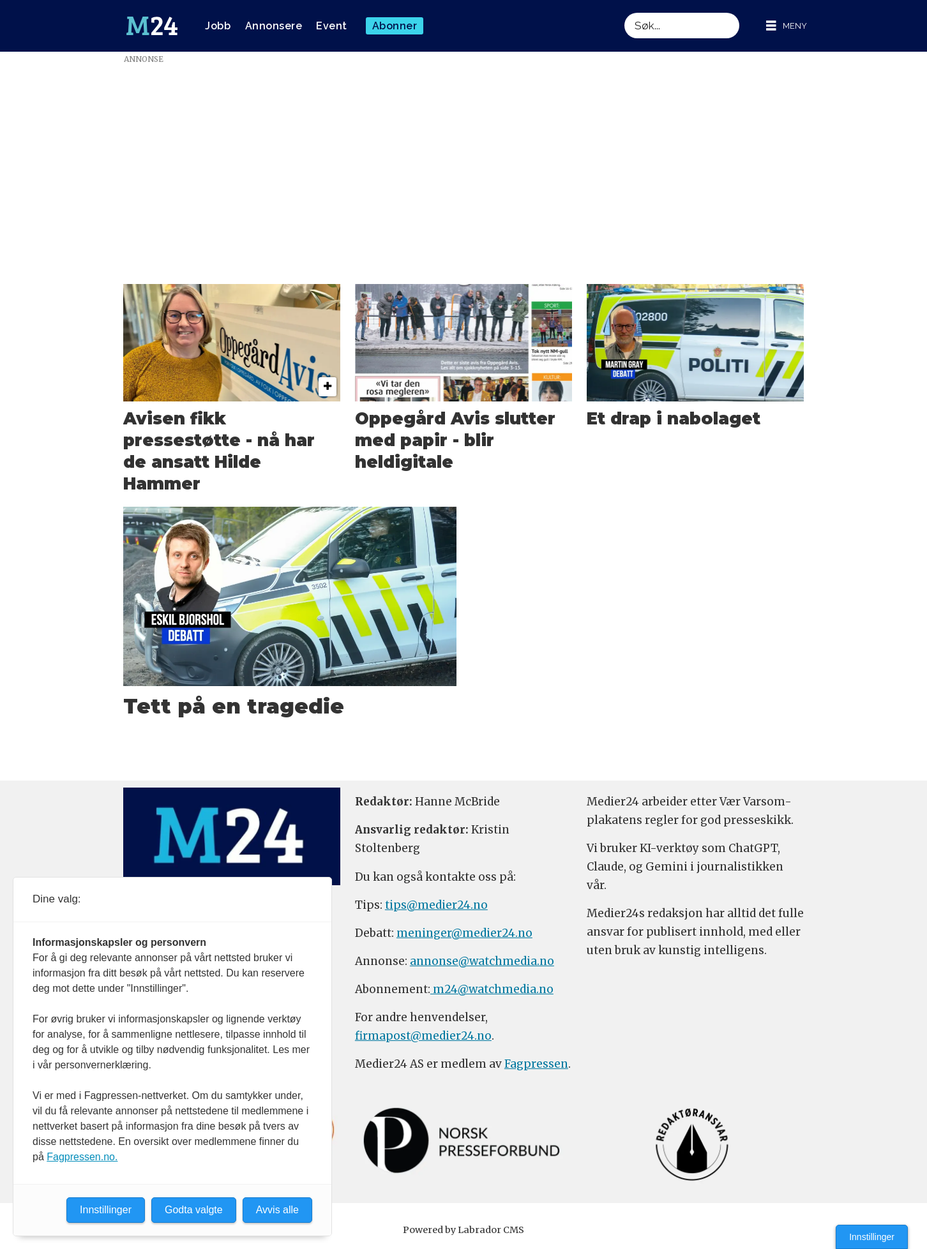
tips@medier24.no (436, 905)
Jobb (217, 26)
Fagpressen (536, 1064)
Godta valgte (194, 1209)
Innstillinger (871, 1237)
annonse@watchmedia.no (482, 961)
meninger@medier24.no (464, 933)
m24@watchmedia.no (492, 989)
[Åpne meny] (786, 25)
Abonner (395, 26)
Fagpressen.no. (82, 1156)
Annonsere (274, 26)
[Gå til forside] (151, 26)
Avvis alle (277, 1209)
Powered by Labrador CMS (463, 1230)
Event (331, 26)
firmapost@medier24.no (423, 1036)
